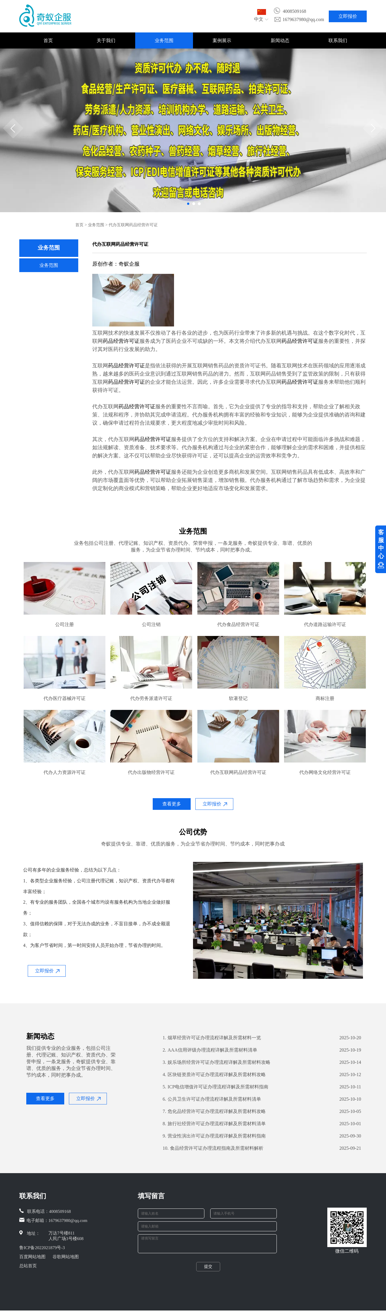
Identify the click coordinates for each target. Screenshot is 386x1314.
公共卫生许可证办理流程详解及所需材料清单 (212, 1099)
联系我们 (337, 40)
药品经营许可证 (121, 341)
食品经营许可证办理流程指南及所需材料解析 (213, 1148)
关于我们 (106, 40)
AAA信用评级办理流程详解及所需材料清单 (210, 1050)
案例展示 (222, 40)
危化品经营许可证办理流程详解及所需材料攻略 (214, 1111)
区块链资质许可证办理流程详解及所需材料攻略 (214, 1075)
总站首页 (28, 1265)
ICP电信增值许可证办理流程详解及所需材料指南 (215, 1087)
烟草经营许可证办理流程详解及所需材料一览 (212, 1038)
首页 (48, 40)
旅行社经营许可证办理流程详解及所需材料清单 (214, 1124)
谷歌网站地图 (66, 1256)
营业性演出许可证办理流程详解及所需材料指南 (214, 1136)
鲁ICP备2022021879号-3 (42, 1247)
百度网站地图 (32, 1256)
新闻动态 (280, 40)
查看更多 (171, 803)
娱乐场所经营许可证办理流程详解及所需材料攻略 (216, 1062)
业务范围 (164, 40)
